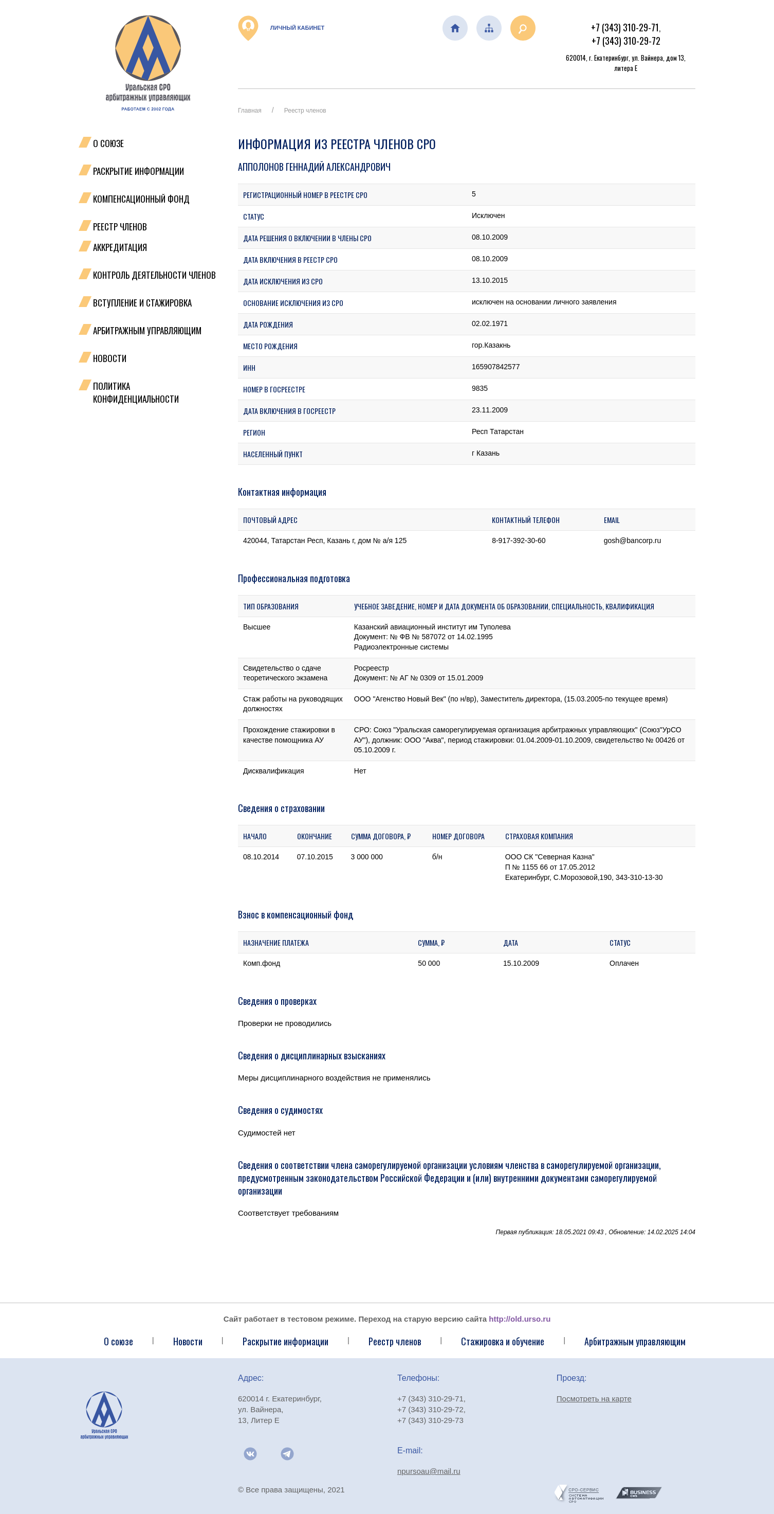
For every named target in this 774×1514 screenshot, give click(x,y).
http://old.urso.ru (519, 1318)
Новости (109, 358)
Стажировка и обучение (502, 1341)
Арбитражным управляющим (147, 330)
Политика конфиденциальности (136, 392)
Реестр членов (120, 226)
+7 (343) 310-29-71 (625, 27)
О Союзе (108, 143)
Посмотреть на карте (594, 1398)
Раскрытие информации (138, 171)
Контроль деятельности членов (154, 274)
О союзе (118, 1341)
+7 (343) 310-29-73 (430, 1420)
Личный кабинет (281, 28)
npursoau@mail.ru (428, 1471)
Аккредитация (120, 247)
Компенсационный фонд (141, 198)
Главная (250, 110)
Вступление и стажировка (142, 302)
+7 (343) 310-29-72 (626, 40)
